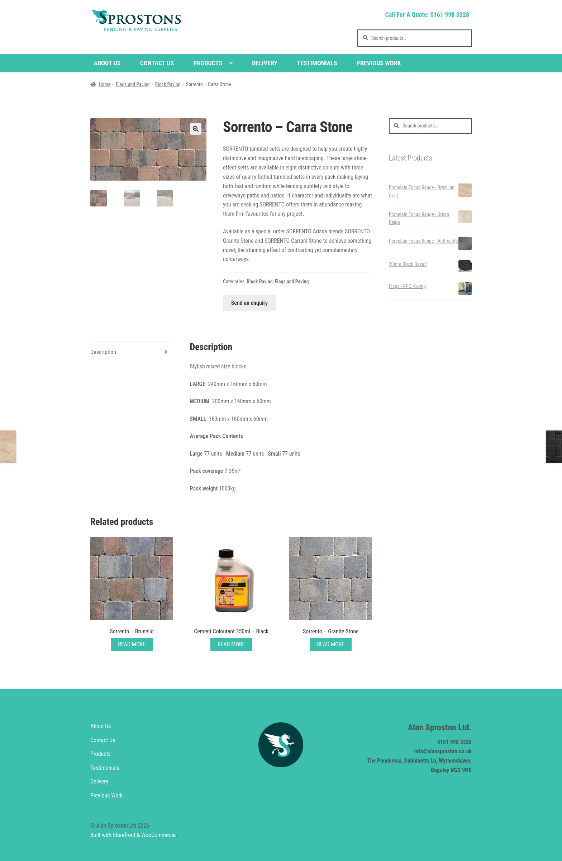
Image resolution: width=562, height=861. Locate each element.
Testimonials (317, 63)
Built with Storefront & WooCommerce (133, 835)
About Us (107, 63)
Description (103, 352)
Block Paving (168, 84)
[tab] (131, 352)
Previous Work (379, 63)
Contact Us (157, 63)
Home (105, 84)
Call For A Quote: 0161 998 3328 (427, 14)
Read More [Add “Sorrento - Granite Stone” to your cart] (330, 644)
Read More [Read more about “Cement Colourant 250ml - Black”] (231, 644)
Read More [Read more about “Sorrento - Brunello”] (132, 644)
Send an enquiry (249, 302)
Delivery (264, 63)
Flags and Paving (133, 84)
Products (207, 63)
